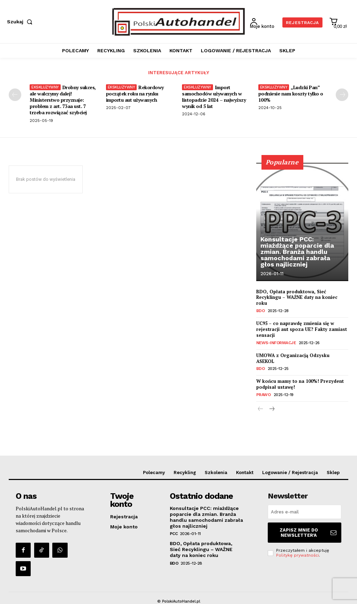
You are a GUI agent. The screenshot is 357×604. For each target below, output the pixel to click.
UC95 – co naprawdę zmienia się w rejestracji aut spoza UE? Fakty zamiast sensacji (301, 329)
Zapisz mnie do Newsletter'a (309, 530)
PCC (174, 531)
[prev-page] (15, 94)
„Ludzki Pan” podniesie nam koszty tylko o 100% (290, 93)
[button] (21, 21)
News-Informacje (274, 342)
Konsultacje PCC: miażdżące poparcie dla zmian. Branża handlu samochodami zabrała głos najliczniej (297, 251)
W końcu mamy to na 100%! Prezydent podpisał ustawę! (300, 383)
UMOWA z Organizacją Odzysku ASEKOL (292, 357)
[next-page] (342, 94)
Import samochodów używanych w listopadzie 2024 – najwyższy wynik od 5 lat (214, 97)
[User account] (264, 21)
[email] (304, 510)
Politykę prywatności (297, 552)
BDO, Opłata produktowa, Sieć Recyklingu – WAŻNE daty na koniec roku (296, 297)
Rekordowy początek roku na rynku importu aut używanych (135, 93)
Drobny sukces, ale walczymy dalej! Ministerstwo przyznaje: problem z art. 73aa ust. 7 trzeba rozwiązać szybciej (63, 100)
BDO (260, 311)
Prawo (263, 394)
